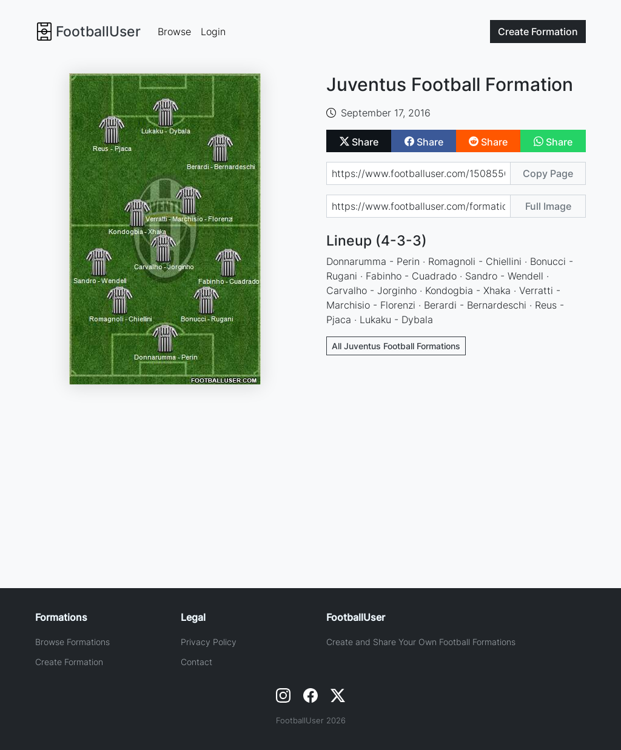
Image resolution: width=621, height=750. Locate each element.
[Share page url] (418, 173)
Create (538, 31)
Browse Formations (72, 642)
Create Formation (69, 662)
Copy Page (548, 173)
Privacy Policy (209, 642)
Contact (196, 662)
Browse (174, 31)
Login (213, 31)
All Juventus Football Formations (396, 346)
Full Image (548, 206)
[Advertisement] (456, 455)
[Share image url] (418, 206)
